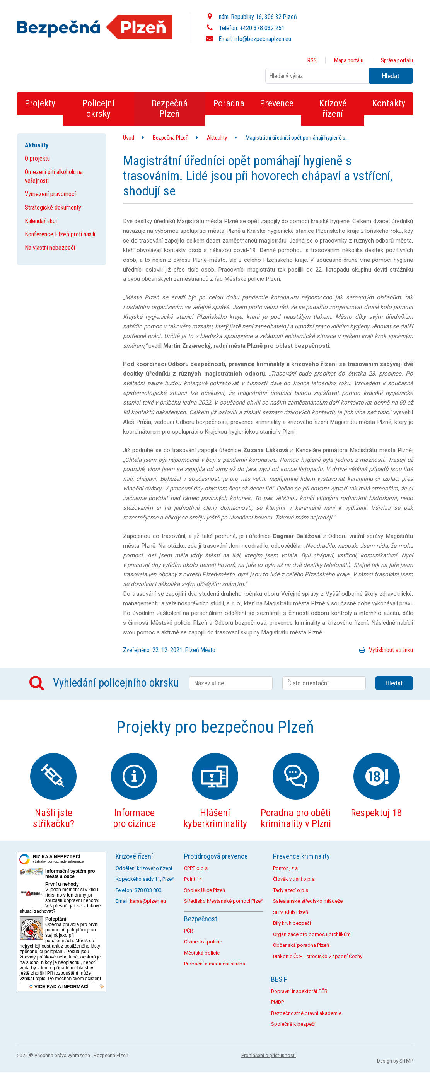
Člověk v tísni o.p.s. (294, 879)
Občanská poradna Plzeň (301, 945)
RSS (312, 60)
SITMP (406, 1061)
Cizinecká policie (203, 942)
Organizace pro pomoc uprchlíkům (312, 934)
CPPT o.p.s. (196, 868)
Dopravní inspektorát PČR (299, 991)
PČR (188, 931)
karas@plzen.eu (148, 901)
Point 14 (193, 879)
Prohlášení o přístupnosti (268, 1055)
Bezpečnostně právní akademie (306, 1013)
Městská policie (202, 953)
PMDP (277, 1002)
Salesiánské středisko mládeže (308, 901)
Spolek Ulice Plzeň (204, 890)
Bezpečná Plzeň (170, 137)
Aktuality (217, 137)
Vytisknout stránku (384, 650)
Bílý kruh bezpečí (292, 923)
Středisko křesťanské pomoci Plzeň (223, 901)
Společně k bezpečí (293, 1024)
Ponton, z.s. (286, 868)
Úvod (128, 137)
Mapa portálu (348, 60)
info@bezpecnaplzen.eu (262, 39)
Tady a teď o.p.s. (291, 890)
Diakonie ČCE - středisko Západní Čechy (317, 956)
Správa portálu (397, 60)
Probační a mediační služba (214, 964)
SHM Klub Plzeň (290, 912)
